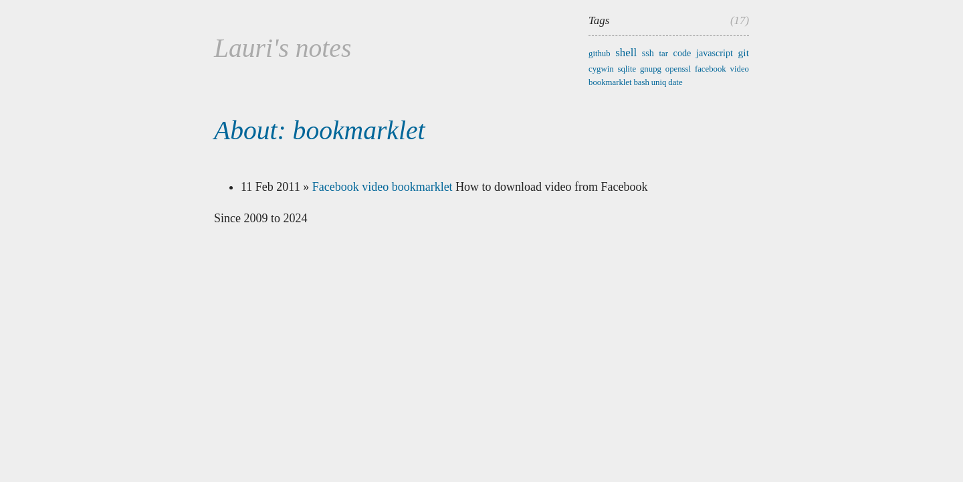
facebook (710, 69)
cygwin (601, 69)
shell (626, 52)
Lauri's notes (282, 48)
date (675, 82)
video (739, 69)
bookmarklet (610, 82)
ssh (648, 53)
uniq (659, 82)
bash (641, 82)
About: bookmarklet (319, 130)
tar (663, 53)
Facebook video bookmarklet (382, 186)
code (682, 53)
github (599, 53)
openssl (678, 69)
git (743, 52)
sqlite (626, 69)
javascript (714, 53)
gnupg (650, 69)
